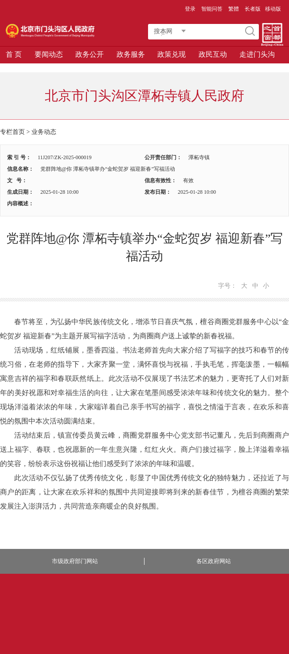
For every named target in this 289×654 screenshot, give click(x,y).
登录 (190, 9)
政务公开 (89, 54)
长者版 (253, 9)
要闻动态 (49, 54)
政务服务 (131, 54)
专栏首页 (12, 132)
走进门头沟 (257, 54)
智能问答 (212, 9)
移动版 (273, 9)
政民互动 (213, 54)
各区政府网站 (213, 561)
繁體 (233, 9)
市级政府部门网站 (75, 561)
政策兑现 (171, 54)
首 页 (14, 54)
